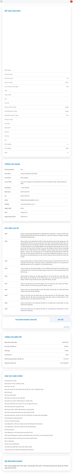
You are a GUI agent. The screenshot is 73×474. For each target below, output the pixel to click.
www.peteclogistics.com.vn (28, 204)
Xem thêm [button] (66, 327)
